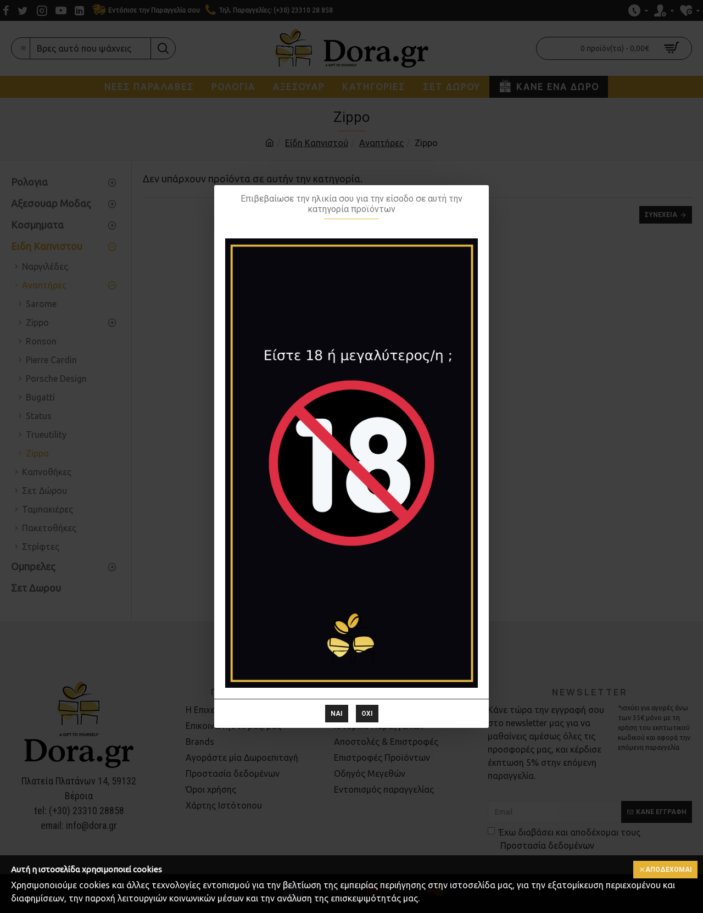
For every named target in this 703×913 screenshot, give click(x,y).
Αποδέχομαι (668, 869)
